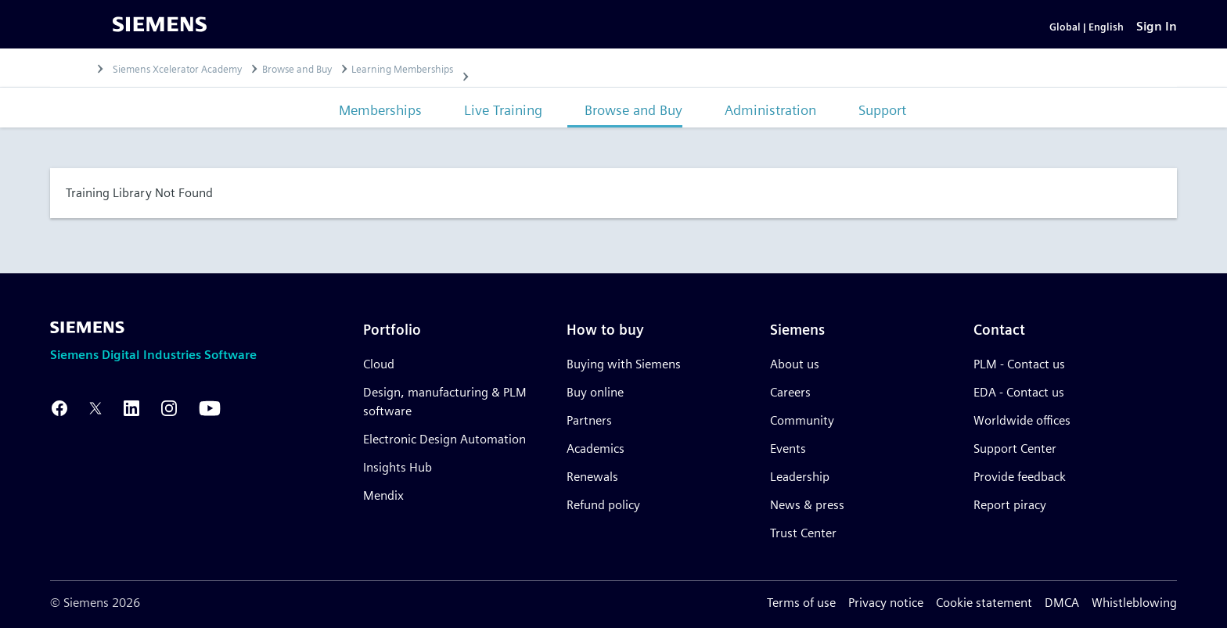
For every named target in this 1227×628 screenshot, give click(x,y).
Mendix (383, 495)
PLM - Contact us (1019, 364)
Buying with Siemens (624, 364)
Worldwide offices (1021, 420)
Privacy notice (885, 602)
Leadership (799, 476)
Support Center (1014, 448)
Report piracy (1009, 504)
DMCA (1062, 602)
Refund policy (603, 504)
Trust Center (803, 533)
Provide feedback (1019, 476)
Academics (595, 448)
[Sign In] (1156, 35)
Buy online (595, 392)
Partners (589, 420)
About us (794, 364)
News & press (807, 504)
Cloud (378, 364)
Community (802, 420)
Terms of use (801, 602)
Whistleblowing (1134, 602)
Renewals (592, 476)
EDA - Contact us (1018, 392)
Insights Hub (397, 467)
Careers (790, 392)
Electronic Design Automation (444, 439)
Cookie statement (984, 602)
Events (788, 448)
